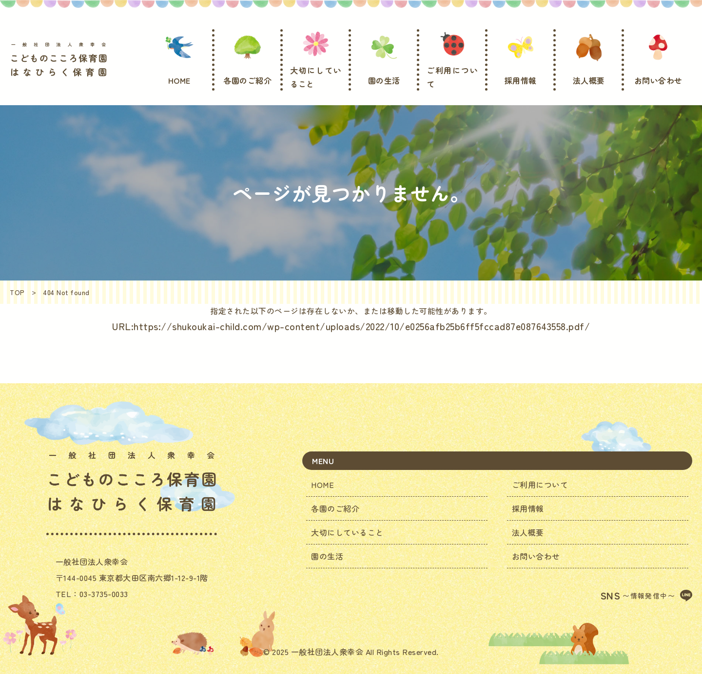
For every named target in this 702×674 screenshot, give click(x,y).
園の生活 (327, 556)
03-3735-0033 (103, 593)
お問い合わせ (536, 556)
